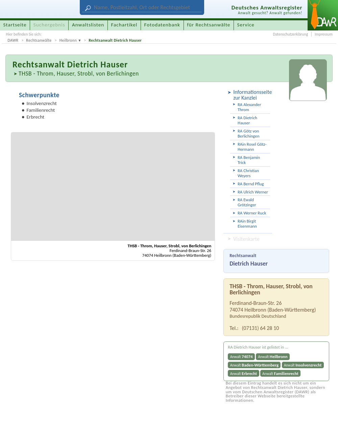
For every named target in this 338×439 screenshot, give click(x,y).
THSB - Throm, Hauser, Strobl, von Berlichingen (79, 73)
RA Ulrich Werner (253, 191)
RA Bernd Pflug (251, 183)
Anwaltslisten (88, 25)
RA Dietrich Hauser (247, 120)
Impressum (324, 34)
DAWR (12, 40)
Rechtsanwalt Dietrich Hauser (115, 40)
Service (246, 25)
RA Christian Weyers (248, 173)
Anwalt (241, 356)
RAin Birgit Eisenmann (247, 223)
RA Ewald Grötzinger (247, 202)
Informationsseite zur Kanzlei (251, 95)
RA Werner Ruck (252, 212)
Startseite (15, 25)
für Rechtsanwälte (208, 25)
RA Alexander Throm (249, 107)
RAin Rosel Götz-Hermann (252, 147)
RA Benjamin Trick (249, 160)
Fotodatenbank (162, 25)
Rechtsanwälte (39, 40)
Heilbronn (68, 40)
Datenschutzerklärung (290, 34)
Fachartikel (124, 25)
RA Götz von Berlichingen (248, 133)
